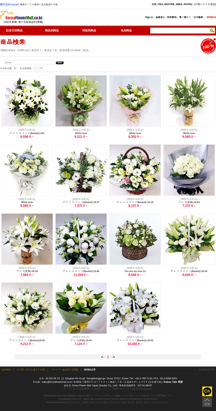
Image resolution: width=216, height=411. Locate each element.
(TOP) (211, 369)
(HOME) (203, 369)
